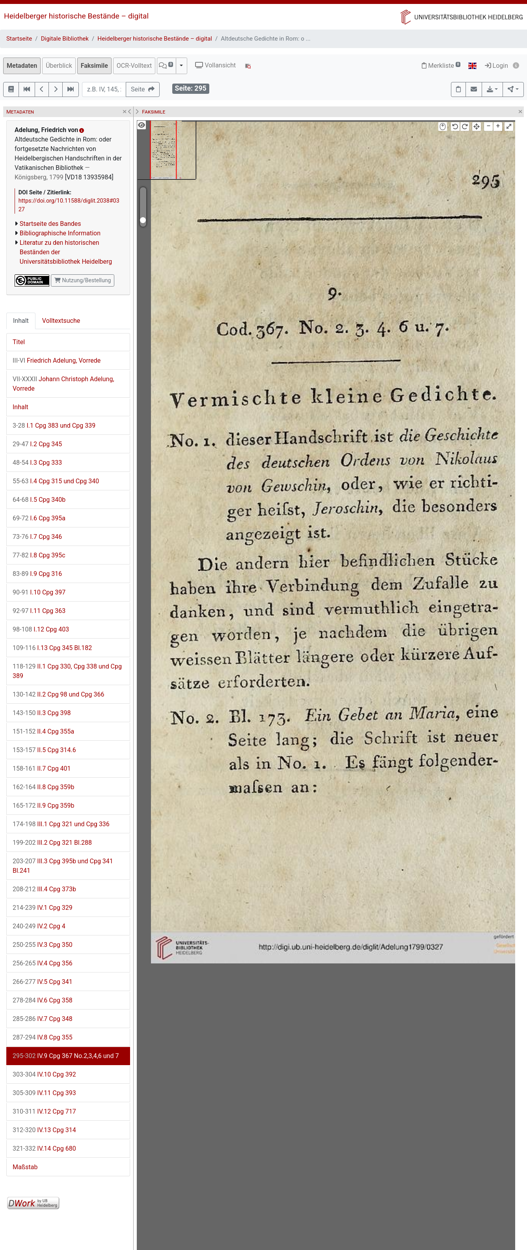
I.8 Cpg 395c (39, 555)
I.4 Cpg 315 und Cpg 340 (56, 481)
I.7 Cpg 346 (37, 536)
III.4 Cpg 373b (44, 889)
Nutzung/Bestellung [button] (82, 280)
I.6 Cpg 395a (39, 518)
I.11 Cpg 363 (39, 611)
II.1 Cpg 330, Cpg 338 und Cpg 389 (67, 671)
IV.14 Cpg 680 (44, 1148)
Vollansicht (215, 65)
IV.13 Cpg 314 (44, 1130)
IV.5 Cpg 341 (43, 981)
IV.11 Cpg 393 (44, 1093)
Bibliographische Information (60, 233)
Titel (19, 342)
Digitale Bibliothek (65, 38)
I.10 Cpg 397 (39, 592)
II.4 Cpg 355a (43, 731)
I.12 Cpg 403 (41, 629)
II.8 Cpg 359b (43, 787)
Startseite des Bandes (50, 223)
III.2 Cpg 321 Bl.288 (52, 842)
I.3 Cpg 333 (37, 462)
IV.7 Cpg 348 (43, 1019)
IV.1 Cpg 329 (43, 907)
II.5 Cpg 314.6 (44, 750)
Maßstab (25, 1167)
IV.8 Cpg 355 (43, 1037)
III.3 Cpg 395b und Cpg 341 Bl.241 (63, 865)
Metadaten (22, 65)
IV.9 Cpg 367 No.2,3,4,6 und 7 (66, 1056)
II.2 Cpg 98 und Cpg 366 (58, 694)
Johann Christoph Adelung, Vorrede (63, 383)
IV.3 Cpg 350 (43, 944)
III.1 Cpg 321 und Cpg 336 (61, 824)
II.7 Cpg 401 (42, 768)
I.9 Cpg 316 (37, 573)
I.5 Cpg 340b (39, 499)
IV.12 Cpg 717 (44, 1111)
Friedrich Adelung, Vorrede (57, 360)
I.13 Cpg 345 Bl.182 (52, 648)
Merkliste (441, 65)
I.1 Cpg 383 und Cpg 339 (54, 425)
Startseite (19, 38)
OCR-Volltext (134, 65)
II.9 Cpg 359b (43, 805)
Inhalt (21, 320)
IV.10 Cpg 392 (44, 1074)
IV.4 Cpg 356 (43, 963)
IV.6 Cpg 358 (43, 1000)
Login (496, 65)
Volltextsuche (61, 320)
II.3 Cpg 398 (42, 713)
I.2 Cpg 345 (37, 444)
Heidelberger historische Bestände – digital (76, 15)
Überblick (59, 65)
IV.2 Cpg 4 (39, 926)
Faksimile (94, 65)
